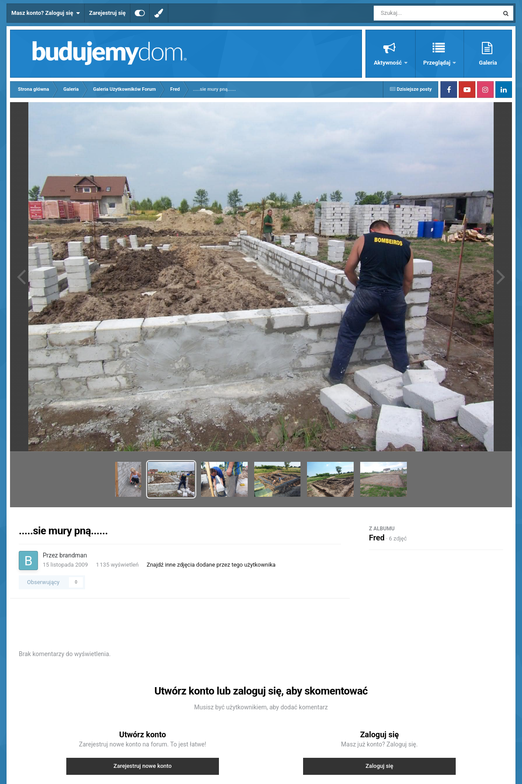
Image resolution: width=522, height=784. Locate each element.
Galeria (488, 62)
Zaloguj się (379, 766)
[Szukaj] (416, 13)
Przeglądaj (437, 62)
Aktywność (388, 62)
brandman (73, 555)
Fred (377, 537)
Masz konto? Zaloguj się (45, 13)
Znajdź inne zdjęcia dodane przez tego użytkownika (211, 564)
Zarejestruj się (107, 13)
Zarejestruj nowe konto (142, 766)
